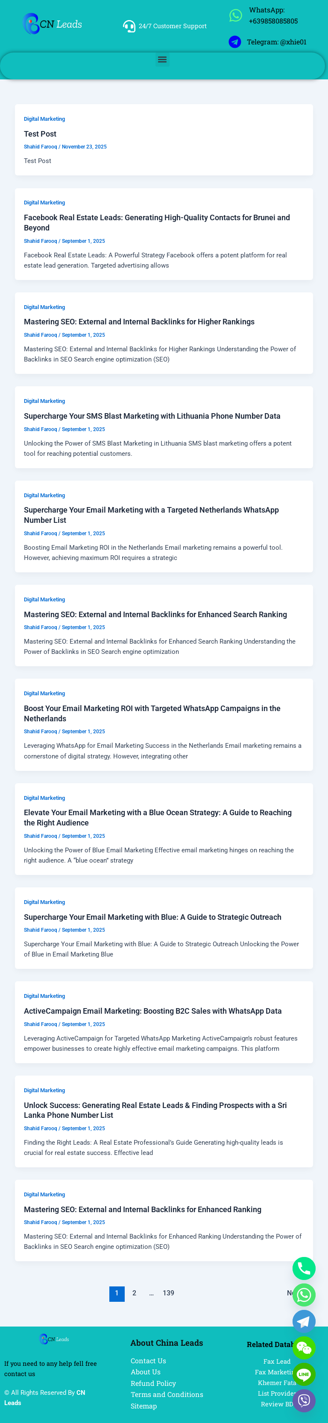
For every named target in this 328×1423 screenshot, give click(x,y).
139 (168, 1293)
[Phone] (304, 1268)
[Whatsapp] (304, 1294)
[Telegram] (304, 1321)
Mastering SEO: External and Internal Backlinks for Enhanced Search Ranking (155, 614)
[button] (162, 59)
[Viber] (304, 1400)
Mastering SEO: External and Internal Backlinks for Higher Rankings (139, 321)
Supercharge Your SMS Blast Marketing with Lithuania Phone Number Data (152, 415)
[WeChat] (304, 1347)
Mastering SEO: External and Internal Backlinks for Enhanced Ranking (142, 1209)
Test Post (40, 133)
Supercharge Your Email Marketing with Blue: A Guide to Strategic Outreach (152, 917)
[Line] (304, 1374)
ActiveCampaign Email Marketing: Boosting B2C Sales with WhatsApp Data (153, 1010)
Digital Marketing (44, 119)
